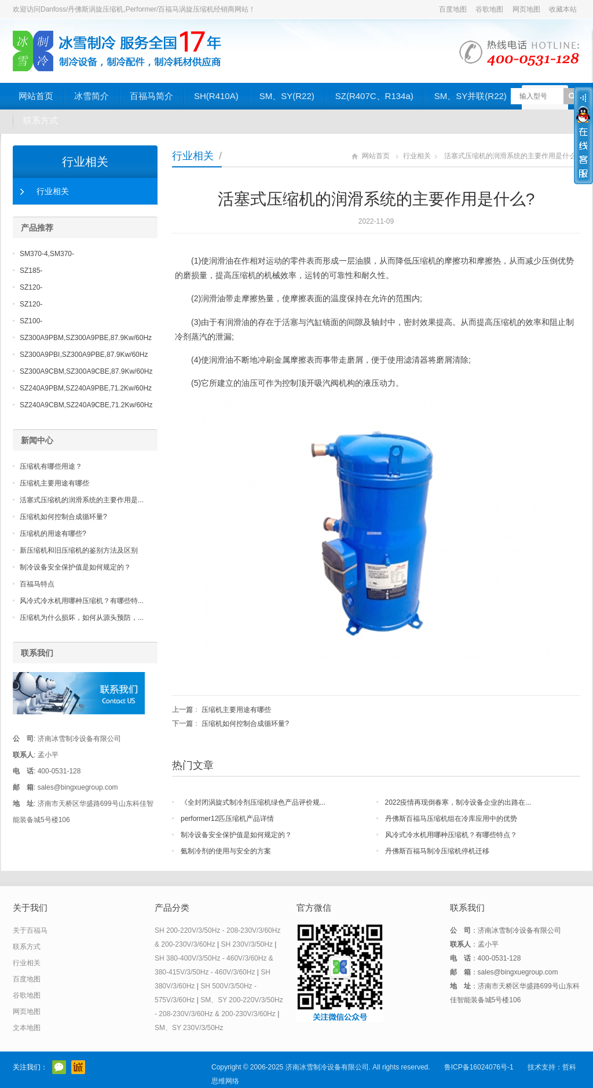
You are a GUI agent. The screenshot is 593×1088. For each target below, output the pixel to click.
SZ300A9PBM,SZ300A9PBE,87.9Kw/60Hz (86, 338)
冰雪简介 (91, 96)
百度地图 (453, 9)
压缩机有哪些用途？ (51, 466)
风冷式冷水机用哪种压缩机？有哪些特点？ (451, 835)
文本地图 (27, 1028)
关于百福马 (30, 930)
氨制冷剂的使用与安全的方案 (226, 851)
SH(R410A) (216, 96)
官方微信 (59, 1067)
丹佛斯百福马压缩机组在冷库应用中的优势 (451, 819)
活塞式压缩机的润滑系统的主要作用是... (82, 500)
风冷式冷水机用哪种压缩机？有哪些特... (82, 601)
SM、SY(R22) (286, 96)
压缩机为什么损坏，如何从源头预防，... (82, 618)
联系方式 (40, 120)
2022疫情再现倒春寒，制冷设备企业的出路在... (458, 802)
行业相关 (193, 156)
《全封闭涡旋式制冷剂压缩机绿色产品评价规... (253, 802)
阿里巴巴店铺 (78, 1067)
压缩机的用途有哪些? (53, 534)
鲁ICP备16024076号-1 (479, 1067)
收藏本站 (563, 9)
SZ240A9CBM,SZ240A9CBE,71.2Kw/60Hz (86, 405)
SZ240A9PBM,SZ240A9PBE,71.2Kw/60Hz (86, 388)
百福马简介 (151, 96)
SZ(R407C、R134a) (374, 96)
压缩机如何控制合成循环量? (245, 724)
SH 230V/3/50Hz (247, 944)
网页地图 (526, 9)
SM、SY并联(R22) (470, 96)
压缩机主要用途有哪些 (236, 710)
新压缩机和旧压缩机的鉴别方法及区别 (79, 550)
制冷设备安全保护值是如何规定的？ (236, 835)
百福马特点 (37, 584)
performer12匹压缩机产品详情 (227, 819)
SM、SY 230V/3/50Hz (189, 1028)
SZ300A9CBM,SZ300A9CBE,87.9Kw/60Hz (86, 371)
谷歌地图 (489, 9)
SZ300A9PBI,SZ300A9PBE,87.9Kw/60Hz (84, 355)
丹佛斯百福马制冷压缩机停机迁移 (437, 851)
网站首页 (36, 96)
